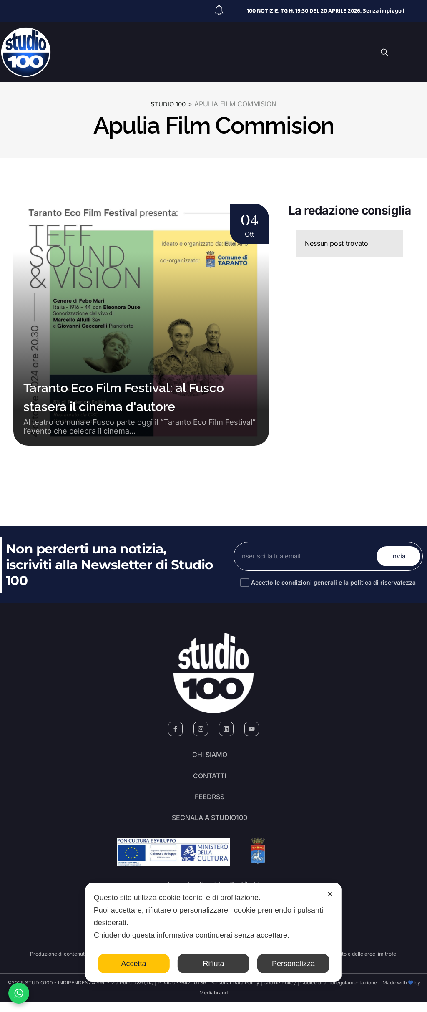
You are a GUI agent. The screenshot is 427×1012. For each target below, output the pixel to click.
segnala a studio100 (209, 826)
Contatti (209, 779)
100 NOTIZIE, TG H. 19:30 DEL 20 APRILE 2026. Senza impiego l (325, 10)
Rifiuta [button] (213, 963)
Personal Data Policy (234, 992)
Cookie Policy (280, 992)
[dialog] (213, 932)
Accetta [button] (133, 963)
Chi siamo (209, 756)
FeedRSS (209, 803)
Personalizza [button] (293, 963)
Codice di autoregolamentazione (338, 992)
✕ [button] (330, 894)
